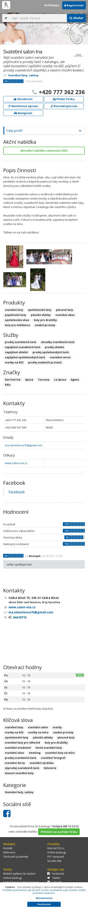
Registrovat (74, 5)
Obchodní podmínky (15, 856)
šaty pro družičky (56, 742)
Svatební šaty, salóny (23, 75)
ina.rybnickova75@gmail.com (23, 445)
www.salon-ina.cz (16, 463)
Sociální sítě (54, 861)
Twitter (54, 878)
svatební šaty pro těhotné (22, 742)
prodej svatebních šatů (20, 758)
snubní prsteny (63, 732)
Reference (9, 852)
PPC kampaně (55, 856)
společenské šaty (16, 737)
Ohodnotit (23, 99)
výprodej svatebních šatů (22, 768)
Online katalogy (56, 852)
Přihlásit (51, 5)
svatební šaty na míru (60, 753)
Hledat (76, 18)
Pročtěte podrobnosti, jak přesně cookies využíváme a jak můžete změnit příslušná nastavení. (44, 891)
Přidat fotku (64, 99)
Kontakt (7, 848)
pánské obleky (43, 737)
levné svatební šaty (49, 747)
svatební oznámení (18, 747)
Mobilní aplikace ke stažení (19, 873)
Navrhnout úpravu (23, 106)
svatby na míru (38, 732)
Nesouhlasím (44, 898)
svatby (57, 727)
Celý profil (14, 130)
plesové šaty (66, 737)
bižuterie (50, 768)
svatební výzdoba (41, 763)
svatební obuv (14, 753)
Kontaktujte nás (63, 106)
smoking (34, 753)
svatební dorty (15, 763)
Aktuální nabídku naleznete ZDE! (44, 150)
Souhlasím (44, 904)
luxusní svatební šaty (19, 773)
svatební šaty (14, 727)
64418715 (20, 617)
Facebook (17, 491)
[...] (38, 18)
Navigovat (23, 113)
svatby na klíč (14, 732)
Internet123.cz (55, 848)
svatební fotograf (53, 758)
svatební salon (38, 727)
